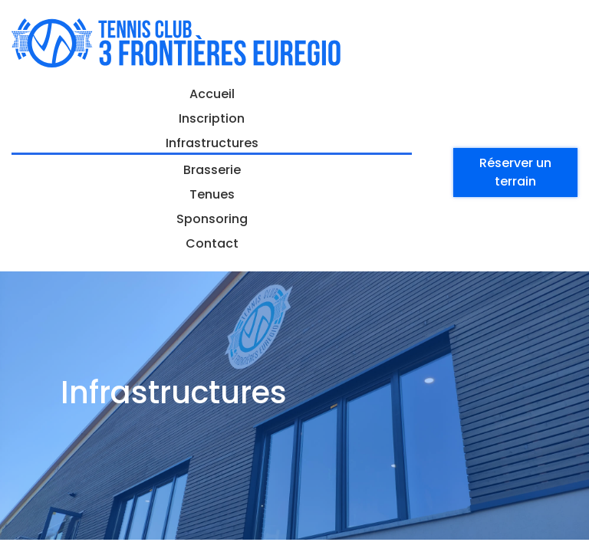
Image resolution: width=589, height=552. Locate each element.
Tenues (212, 194)
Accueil (212, 94)
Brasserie (212, 170)
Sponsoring (212, 219)
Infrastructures (212, 143)
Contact (212, 243)
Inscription (212, 118)
